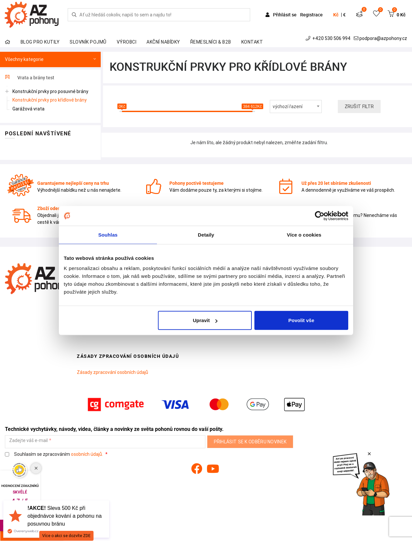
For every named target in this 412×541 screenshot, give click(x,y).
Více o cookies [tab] (304, 234)
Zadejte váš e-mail (28, 440)
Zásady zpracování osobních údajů (112, 372)
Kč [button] (335, 14)
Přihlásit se (282, 14)
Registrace (311, 14)
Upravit (205, 320)
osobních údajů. (87, 454)
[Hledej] (74, 14)
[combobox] (296, 106)
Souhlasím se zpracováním (54, 454)
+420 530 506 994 (329, 38)
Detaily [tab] (206, 234)
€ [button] (344, 14)
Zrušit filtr (359, 106)
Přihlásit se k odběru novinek (250, 442)
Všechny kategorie (50, 59)
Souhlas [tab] (107, 234)
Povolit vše (301, 320)
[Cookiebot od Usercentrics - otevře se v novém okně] (319, 216)
